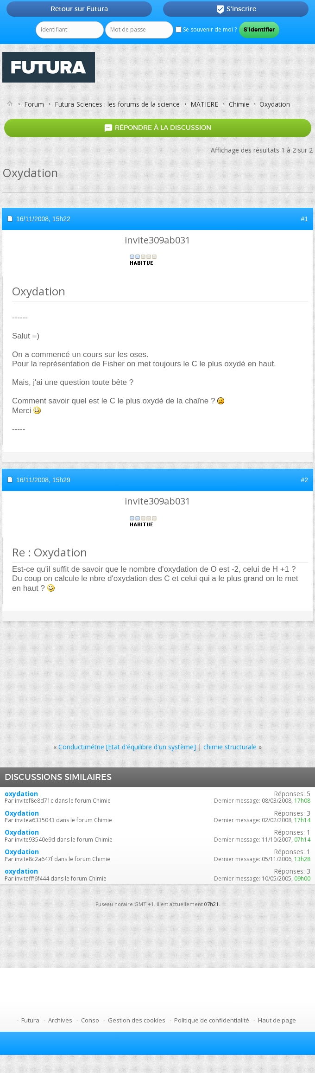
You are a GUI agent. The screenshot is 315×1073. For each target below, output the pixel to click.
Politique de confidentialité (211, 1020)
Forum (34, 104)
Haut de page (277, 1020)
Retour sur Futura (79, 9)
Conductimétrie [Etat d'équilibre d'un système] (127, 746)
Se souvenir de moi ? (206, 29)
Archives (60, 1020)
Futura (30, 1020)
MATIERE (204, 104)
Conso (90, 1020)
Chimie (239, 104)
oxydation (21, 793)
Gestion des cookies (136, 1020)
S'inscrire (236, 9)
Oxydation (22, 813)
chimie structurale (230, 746)
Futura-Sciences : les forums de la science (117, 104)
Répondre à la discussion (157, 128)
